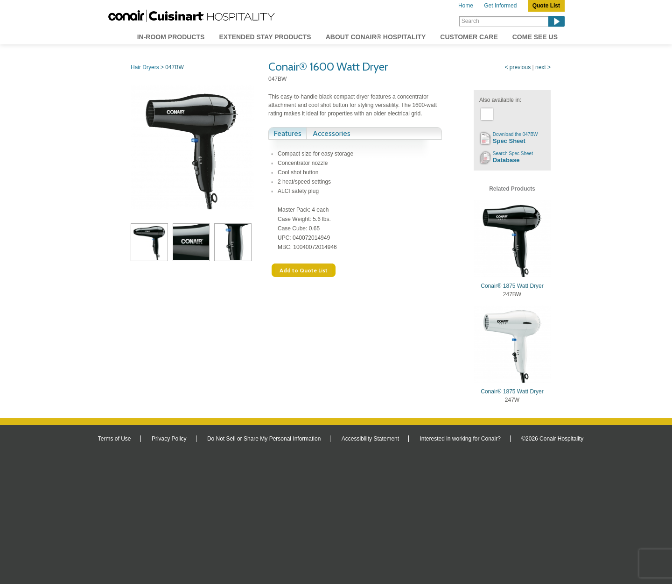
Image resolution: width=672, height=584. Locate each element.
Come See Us (535, 37)
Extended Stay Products (265, 37)
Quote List (546, 5)
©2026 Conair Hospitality (552, 438)
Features (287, 133)
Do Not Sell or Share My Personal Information (264, 438)
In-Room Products (171, 37)
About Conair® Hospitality (376, 37)
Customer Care (468, 37)
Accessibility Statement (370, 438)
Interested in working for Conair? (460, 438)
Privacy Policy (169, 438)
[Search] (503, 21)
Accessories (331, 133)
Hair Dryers (145, 67)
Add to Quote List (304, 270)
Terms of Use (114, 438)
